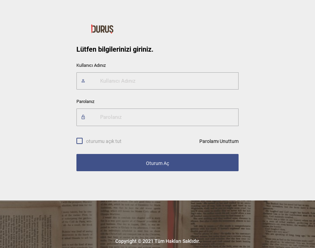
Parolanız (85, 101)
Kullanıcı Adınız (91, 65)
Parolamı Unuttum (219, 141)
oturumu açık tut (104, 141)
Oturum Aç (157, 163)
